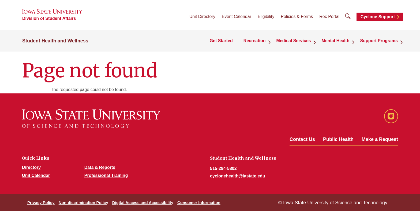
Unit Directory (202, 16)
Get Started (221, 40)
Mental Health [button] (336, 40)
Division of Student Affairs (49, 18)
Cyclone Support (378, 16)
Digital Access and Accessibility (142, 202)
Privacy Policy (41, 202)
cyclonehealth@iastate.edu (237, 176)
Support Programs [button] (379, 40)
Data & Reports (99, 167)
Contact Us (302, 139)
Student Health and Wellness (55, 40)
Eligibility (266, 16)
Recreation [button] (254, 40)
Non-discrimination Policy (83, 202)
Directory (31, 167)
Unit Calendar (36, 175)
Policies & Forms (297, 16)
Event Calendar (236, 16)
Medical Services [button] (293, 40)
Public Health (338, 139)
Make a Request (380, 139)
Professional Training (106, 175)
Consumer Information (198, 202)
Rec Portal (329, 16)
